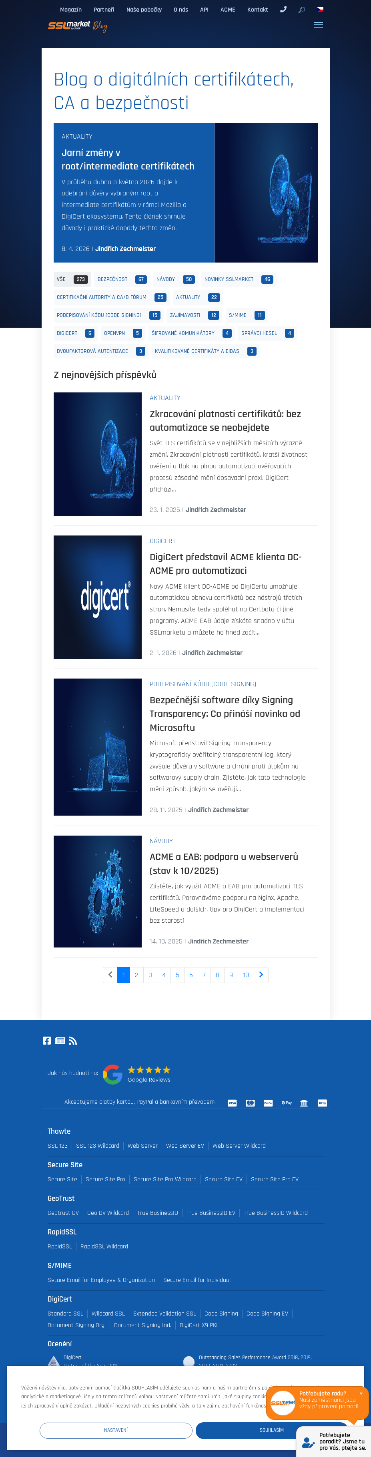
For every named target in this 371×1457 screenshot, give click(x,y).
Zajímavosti (194, 315)
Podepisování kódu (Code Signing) (108, 315)
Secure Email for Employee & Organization (101, 1280)
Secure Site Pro (105, 1179)
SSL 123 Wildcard (97, 1146)
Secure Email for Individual (197, 1280)
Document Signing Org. (77, 1325)
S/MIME (247, 315)
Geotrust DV (63, 1213)
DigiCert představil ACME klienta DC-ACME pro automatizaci (226, 563)
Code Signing (221, 1314)
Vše (72, 279)
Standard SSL (65, 1314)
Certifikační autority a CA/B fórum (111, 297)
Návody (175, 279)
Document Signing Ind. (142, 1325)
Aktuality (77, 136)
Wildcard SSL (108, 1314)
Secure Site (62, 1179)
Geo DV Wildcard (108, 1213)
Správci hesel (267, 333)
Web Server (143, 1146)
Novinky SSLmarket (239, 279)
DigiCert (75, 333)
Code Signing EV (267, 1314)
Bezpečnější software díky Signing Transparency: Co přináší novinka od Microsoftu (225, 713)
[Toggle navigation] (318, 25)
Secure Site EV (224, 1179)
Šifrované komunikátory (192, 333)
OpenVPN (123, 333)
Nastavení (201, 1429)
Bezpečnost (122, 279)
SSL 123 (58, 1146)
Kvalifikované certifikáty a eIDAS (206, 351)
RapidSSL (60, 1246)
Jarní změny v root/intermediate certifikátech (128, 159)
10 (246, 975)
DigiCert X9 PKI (199, 1325)
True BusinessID (157, 1213)
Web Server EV (185, 1146)
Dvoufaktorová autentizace (101, 351)
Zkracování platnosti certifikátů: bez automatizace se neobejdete (225, 420)
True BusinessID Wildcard (276, 1213)
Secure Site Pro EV (275, 1179)
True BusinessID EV (211, 1213)
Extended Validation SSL (164, 1314)
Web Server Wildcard (239, 1146)
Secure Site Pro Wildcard (165, 1179)
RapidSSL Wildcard (104, 1246)
